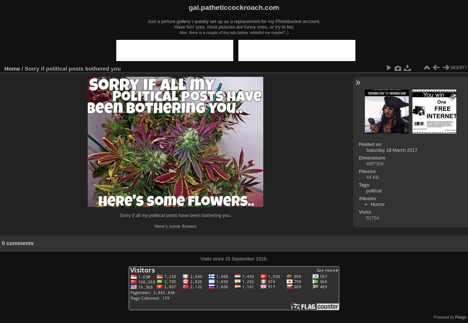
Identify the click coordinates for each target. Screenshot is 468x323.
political (374, 191)
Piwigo (461, 317)
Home (12, 68)
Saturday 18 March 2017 (391, 150)
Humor (378, 204)
